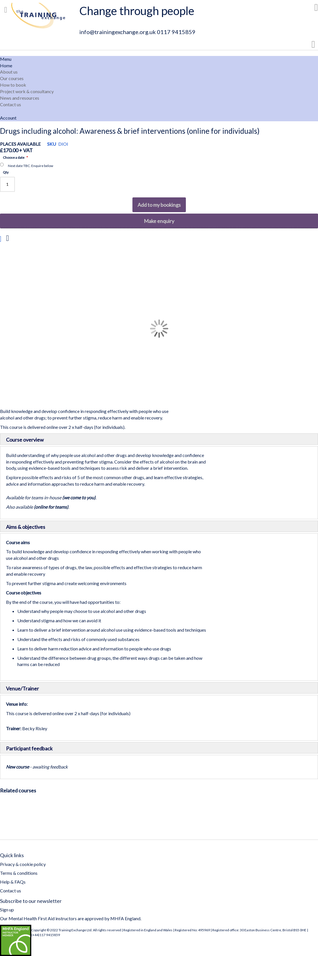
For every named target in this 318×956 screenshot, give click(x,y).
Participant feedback (29, 748)
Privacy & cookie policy (23, 864)
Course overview (25, 440)
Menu (5, 59)
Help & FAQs (13, 881)
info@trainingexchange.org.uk (117, 31)
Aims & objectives (25, 527)
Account (8, 117)
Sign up (7, 909)
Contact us (10, 890)
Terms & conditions (19, 873)
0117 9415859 (176, 31)
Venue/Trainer (22, 688)
